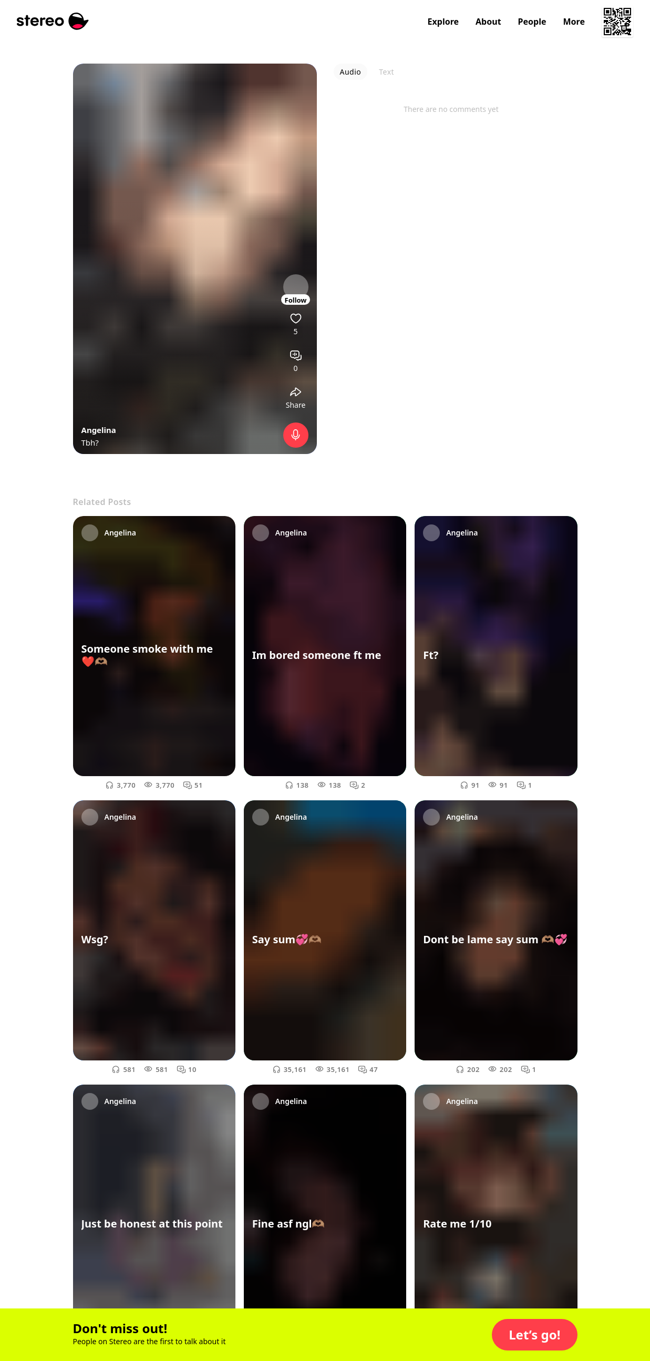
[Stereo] (53, 21)
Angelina (98, 430)
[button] (534, 1334)
